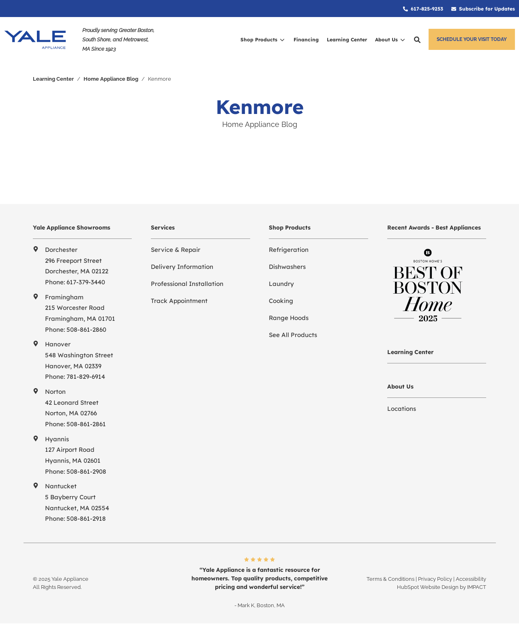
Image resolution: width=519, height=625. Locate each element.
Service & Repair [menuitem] (175, 249)
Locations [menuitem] (401, 408)
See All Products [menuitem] (293, 335)
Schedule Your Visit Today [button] (472, 39)
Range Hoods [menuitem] (289, 318)
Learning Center (53, 79)
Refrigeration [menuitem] (289, 249)
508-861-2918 (86, 518)
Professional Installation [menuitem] (187, 284)
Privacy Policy (435, 579)
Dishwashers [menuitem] (287, 267)
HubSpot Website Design (428, 587)
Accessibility (471, 579)
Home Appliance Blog (111, 79)
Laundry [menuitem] (281, 284)
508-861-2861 (86, 424)
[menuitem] (423, 8)
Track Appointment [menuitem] (179, 301)
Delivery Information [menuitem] (182, 267)
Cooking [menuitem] (281, 301)
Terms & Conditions (390, 579)
